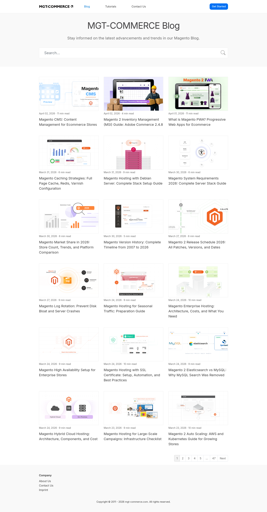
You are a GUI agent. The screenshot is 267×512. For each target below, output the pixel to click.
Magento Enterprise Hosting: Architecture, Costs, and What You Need (196, 311)
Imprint (43, 490)
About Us (45, 481)
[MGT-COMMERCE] (56, 6)
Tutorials (110, 6)
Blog (87, 6)
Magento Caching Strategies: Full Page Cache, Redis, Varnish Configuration (65, 183)
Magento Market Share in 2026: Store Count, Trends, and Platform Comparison (66, 247)
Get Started (219, 6)
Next (223, 458)
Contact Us (138, 6)
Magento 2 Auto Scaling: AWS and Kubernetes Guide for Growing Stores (195, 439)
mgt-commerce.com (136, 501)
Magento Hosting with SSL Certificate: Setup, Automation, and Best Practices (132, 375)
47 (213, 458)
